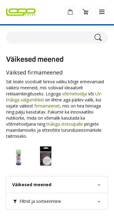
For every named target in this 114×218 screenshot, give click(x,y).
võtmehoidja (74, 94)
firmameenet (47, 106)
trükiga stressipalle (65, 124)
